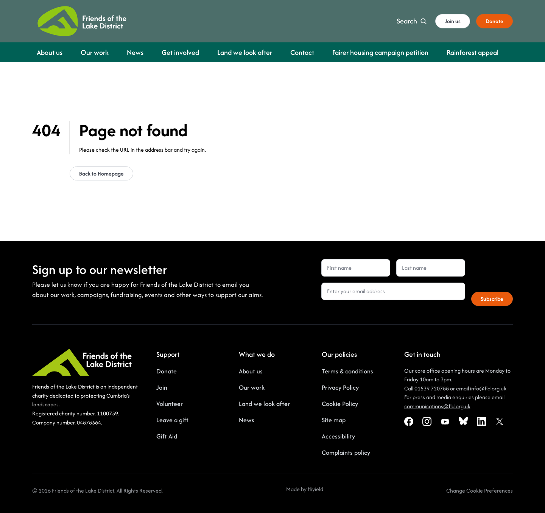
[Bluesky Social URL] (463, 421)
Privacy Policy (340, 387)
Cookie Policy (340, 403)
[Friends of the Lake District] (82, 21)
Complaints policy (346, 452)
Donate (166, 371)
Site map (334, 419)
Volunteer (169, 403)
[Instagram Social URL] (426, 421)
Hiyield (315, 489)
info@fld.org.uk (488, 388)
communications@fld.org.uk (437, 406)
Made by (297, 489)
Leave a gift (172, 419)
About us (251, 371)
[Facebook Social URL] (408, 421)
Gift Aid (166, 436)
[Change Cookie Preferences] (479, 490)
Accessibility (338, 436)
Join (161, 387)
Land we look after (264, 403)
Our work (252, 387)
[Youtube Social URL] (445, 421)
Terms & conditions (347, 371)
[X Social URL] (499, 421)
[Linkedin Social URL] (481, 421)
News (246, 419)
